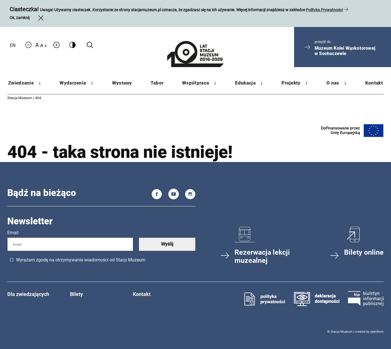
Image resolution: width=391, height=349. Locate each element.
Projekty (290, 83)
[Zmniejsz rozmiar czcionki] (28, 45)
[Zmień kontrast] (72, 45)
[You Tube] (173, 195)
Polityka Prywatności (324, 10)
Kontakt (374, 83)
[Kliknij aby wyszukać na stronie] (89, 44)
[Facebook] (157, 195)
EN (12, 45)
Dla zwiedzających (28, 294)
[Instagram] (190, 195)
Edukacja (245, 83)
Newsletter (30, 221)
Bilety (76, 294)
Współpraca (195, 83)
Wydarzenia (73, 83)
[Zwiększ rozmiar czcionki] (56, 45)
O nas (332, 83)
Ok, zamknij (27, 17)
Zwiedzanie (21, 83)
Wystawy (122, 83)
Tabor (157, 83)
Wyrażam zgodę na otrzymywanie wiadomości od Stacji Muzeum (81, 260)
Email (13, 232)
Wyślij (167, 244)
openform (377, 332)
